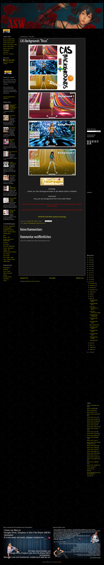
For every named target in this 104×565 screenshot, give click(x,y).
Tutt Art (5, 280)
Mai (91, 298)
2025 (90, 260)
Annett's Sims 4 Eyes (92, 424)
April (91, 343)
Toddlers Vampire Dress (12, 163)
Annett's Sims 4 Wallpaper (93, 462)
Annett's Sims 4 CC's (41, 223)
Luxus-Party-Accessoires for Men (95, 312)
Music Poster (12, 127)
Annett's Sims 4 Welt (9, 60)
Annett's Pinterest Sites (8, 42)
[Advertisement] (94, 57)
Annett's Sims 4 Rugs (92, 451)
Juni (91, 296)
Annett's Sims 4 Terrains (92, 457)
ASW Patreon (6, 50)
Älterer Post (80, 278)
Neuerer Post (24, 278)
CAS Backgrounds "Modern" (94, 327)
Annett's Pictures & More (9, 40)
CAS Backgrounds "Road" (94, 334)
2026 (90, 257)
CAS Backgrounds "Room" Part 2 (12, 187)
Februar (92, 347)
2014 (90, 352)
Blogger (59, 562)
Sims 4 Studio (6, 255)
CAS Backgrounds (94, 340)
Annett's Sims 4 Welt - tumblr (10, 44)
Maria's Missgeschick (94, 324)
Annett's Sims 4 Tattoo (92, 453)
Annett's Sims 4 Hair (91, 431)
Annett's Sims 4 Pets (91, 440)
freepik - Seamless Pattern (9, 231)
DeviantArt (5, 269)
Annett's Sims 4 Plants (92, 447)
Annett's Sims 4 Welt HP (8, 46)
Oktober (92, 287)
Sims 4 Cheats (6, 253)
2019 (90, 272)
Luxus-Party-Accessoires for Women (94, 308)
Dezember (92, 283)
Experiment (5, 52)
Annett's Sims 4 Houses (92, 433)
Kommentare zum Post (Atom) (33, 281)
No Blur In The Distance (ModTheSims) (8, 240)
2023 (90, 264)
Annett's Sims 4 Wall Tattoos (93, 458)
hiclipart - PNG (6, 237)
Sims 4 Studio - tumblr (8, 257)
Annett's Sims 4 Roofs (92, 449)
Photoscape (6, 244)
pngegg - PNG (6, 250)
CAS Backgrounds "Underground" (94, 315)
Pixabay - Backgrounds (8, 248)
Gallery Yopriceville (7, 273)
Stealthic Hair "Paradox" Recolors (12, 212)
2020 (90, 270)
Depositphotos (6, 267)
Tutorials (89, 475)
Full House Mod (6, 233)
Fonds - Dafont (6, 271)
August (91, 291)
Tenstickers (6, 278)
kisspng (5, 275)
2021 (90, 268)
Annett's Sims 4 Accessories (93, 414)
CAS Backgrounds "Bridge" (94, 337)
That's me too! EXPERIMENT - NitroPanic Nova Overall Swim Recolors (13, 107)
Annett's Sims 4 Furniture (92, 428)
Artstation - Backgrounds (9, 226)
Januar (91, 349)
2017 (90, 277)
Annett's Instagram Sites (9, 39)
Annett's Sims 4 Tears (92, 455)
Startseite (52, 278)
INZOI (88, 470)
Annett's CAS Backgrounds (30, 223)
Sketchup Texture (7, 277)
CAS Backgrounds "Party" (94, 319)
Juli (90, 294)
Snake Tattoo (12, 175)
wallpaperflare (6, 261)
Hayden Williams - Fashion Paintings (13, 199)
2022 (90, 266)
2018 (90, 275)
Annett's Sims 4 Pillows (92, 445)
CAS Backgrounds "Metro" (94, 301)
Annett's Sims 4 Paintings (92, 437)
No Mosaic (5, 242)
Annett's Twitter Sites (8, 48)
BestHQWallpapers (7, 228)
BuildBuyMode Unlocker (8, 229)
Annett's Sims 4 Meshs (92, 435)
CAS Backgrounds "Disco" (94, 304)
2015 (90, 281)
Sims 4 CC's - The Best (8, 54)
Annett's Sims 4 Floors (92, 426)
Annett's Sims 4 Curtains (92, 421)
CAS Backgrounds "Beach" (94, 331)
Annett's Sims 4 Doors (92, 423)
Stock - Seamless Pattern (9, 259)
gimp (4, 235)
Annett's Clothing (91, 408)
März (91, 345)
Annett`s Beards (90, 467)
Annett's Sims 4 (90, 412)
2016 (90, 279)
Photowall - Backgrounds (9, 246)
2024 (90, 262)
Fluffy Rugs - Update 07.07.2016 (12, 141)
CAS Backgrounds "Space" (94, 322)
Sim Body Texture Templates (9, 252)
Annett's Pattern (91, 410)
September (92, 289)
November (92, 285)
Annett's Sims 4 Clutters (92, 419)
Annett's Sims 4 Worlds (92, 465)
